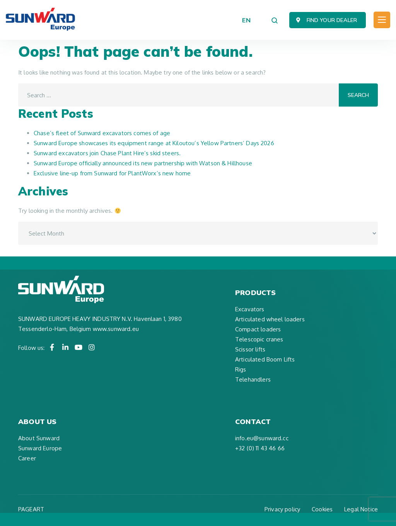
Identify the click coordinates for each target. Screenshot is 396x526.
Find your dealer (332, 20)
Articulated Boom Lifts (265, 359)
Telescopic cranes (259, 339)
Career (27, 458)
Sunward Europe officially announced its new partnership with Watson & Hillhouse (143, 163)
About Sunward (39, 438)
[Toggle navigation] (382, 20)
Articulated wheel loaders (270, 319)
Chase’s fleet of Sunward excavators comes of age (102, 133)
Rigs (240, 369)
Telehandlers (253, 379)
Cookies (322, 509)
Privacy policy (282, 509)
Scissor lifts (250, 349)
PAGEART (31, 509)
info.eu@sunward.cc (261, 438)
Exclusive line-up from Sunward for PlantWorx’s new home (112, 173)
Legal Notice (361, 509)
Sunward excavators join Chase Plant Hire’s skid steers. (107, 153)
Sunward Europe (40, 448)
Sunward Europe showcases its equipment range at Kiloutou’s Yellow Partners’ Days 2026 (154, 143)
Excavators (250, 309)
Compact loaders (258, 329)
